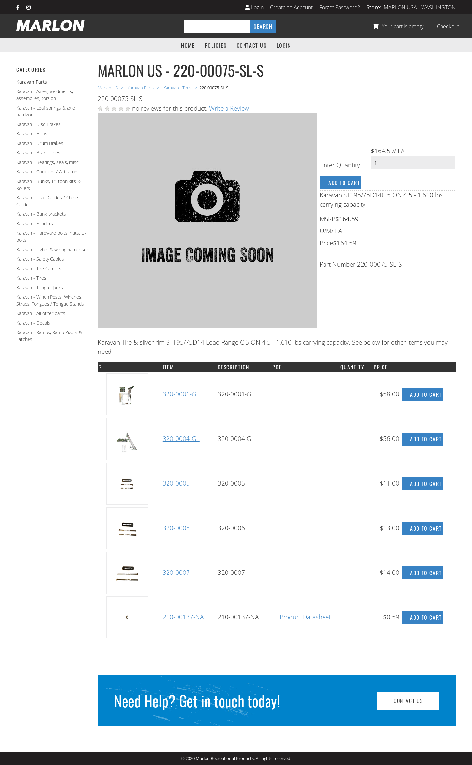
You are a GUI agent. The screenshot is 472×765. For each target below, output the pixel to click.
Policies (216, 45)
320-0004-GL (181, 438)
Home (188, 45)
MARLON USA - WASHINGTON (420, 7)
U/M (325, 231)
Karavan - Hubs (31, 134)
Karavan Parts (141, 88)
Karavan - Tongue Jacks (39, 287)
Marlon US (108, 88)
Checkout (448, 26)
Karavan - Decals (33, 323)
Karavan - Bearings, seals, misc (47, 162)
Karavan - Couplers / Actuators (47, 172)
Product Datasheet (305, 617)
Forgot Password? (339, 7)
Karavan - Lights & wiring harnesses (52, 249)
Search (263, 26)
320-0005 (176, 483)
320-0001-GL (181, 394)
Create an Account (291, 7)
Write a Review (229, 108)
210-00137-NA (183, 617)
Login (254, 7)
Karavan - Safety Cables (40, 259)
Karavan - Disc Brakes (38, 124)
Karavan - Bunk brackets (41, 214)
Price (326, 243)
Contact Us (252, 45)
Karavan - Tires (31, 278)
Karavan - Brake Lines (38, 153)
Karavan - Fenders (34, 223)
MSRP (327, 219)
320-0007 (176, 572)
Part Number (337, 264)
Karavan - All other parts (40, 313)
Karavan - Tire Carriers (38, 268)
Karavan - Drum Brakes (39, 143)
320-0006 (176, 528)
